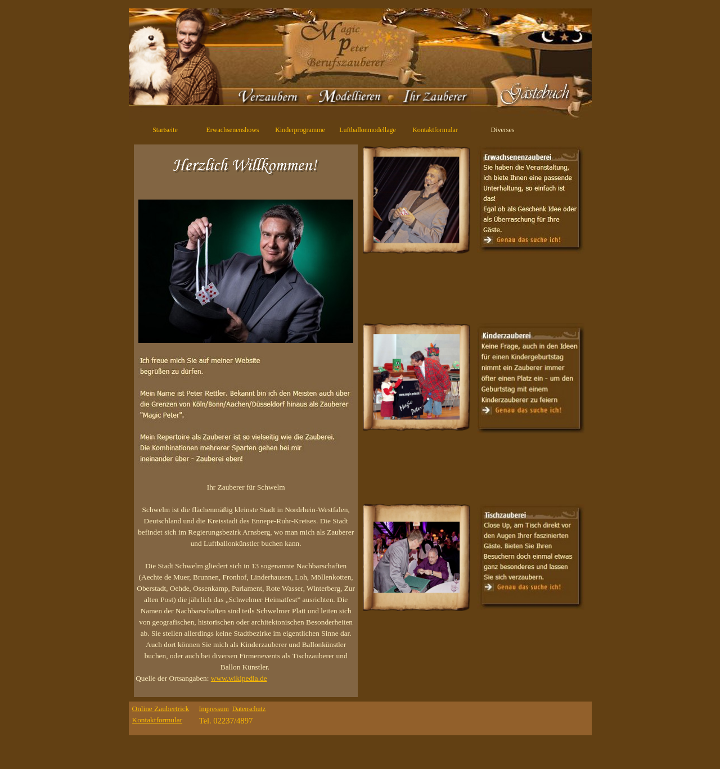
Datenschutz (249, 709)
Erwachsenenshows (232, 130)
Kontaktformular (435, 130)
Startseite (165, 130)
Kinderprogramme (300, 130)
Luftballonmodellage (367, 130)
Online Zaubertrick (161, 708)
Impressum (214, 709)
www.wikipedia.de (239, 678)
